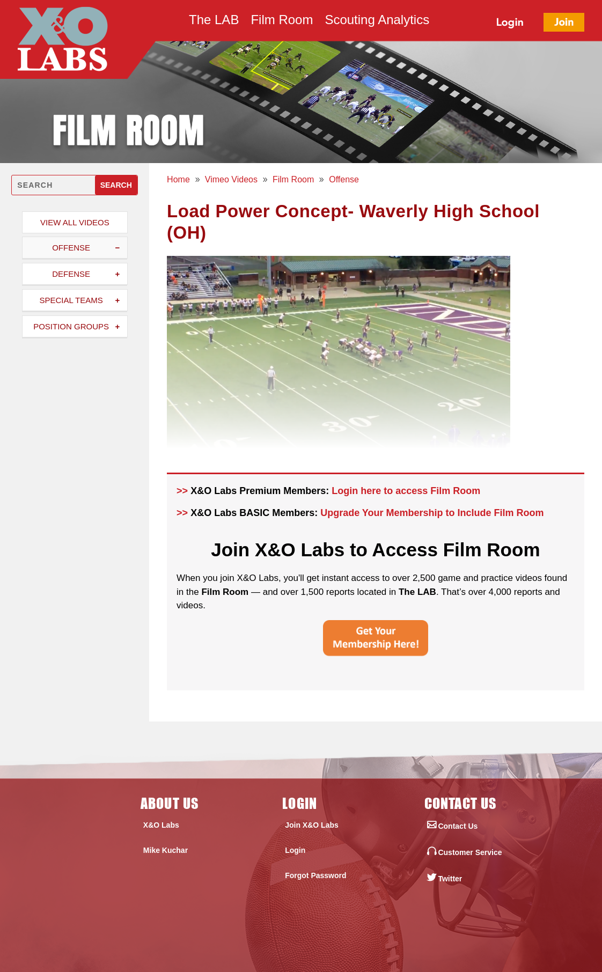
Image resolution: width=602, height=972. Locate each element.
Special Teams (70, 300)
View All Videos (74, 222)
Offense (71, 247)
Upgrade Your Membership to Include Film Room (432, 512)
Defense (71, 273)
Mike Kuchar (165, 850)
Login (295, 850)
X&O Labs (161, 825)
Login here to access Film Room (406, 490)
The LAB (214, 21)
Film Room (282, 21)
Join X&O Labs (312, 825)
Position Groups (71, 326)
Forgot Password (315, 875)
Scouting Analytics (377, 21)
